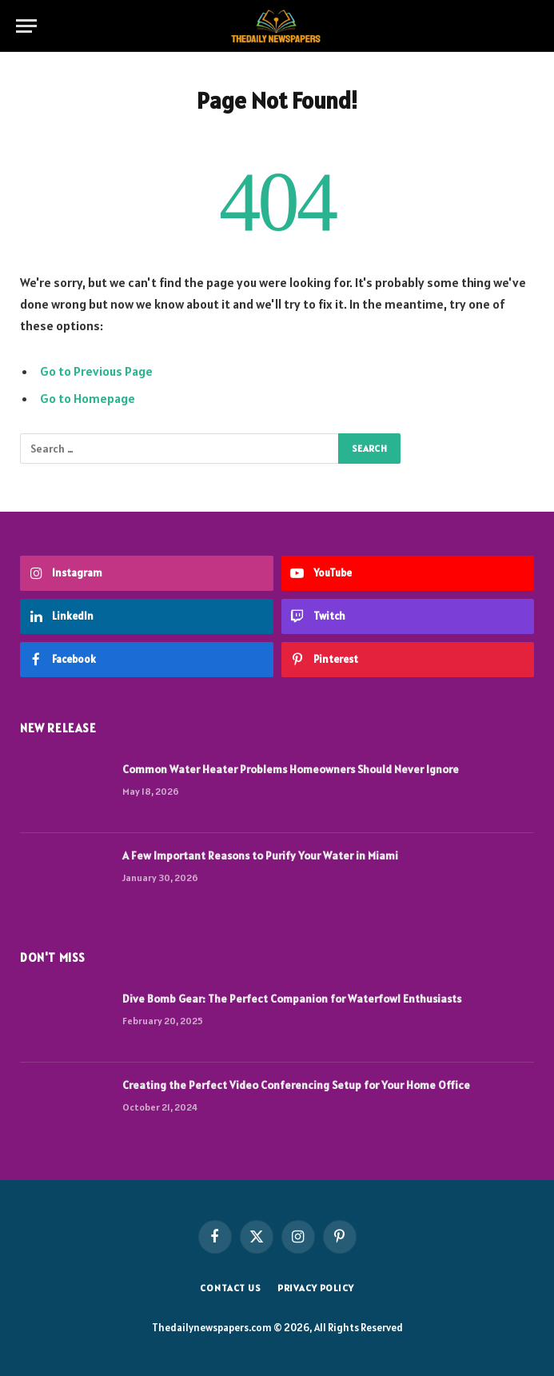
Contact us (230, 1288)
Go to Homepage (87, 398)
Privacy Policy (315, 1288)
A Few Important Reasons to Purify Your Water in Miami (260, 855)
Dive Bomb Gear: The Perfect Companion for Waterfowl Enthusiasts (291, 998)
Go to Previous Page (96, 371)
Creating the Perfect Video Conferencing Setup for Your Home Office (296, 1085)
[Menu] (26, 26)
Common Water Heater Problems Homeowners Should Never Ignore (290, 769)
